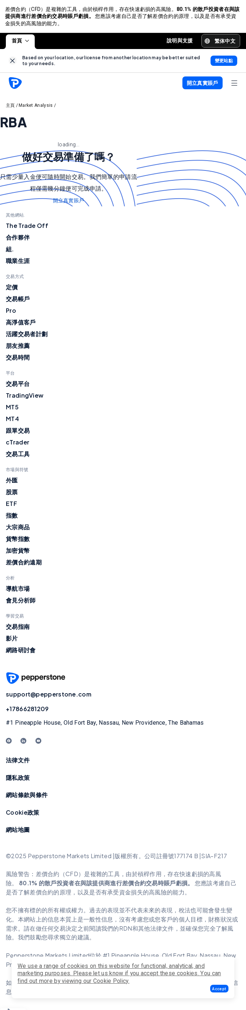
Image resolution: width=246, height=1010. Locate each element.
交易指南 (18, 628)
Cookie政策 (22, 814)
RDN (125, 930)
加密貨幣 (18, 552)
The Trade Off (27, 228)
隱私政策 (18, 779)
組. (10, 251)
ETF (11, 506)
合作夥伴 (18, 239)
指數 (12, 517)
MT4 (12, 421)
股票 (12, 494)
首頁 (20, 42)
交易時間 (18, 359)
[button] (219, 988)
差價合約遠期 (24, 564)
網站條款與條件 (27, 796)
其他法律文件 (156, 930)
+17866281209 (27, 711)
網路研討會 (21, 652)
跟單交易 (18, 432)
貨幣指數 (18, 541)
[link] (12, 63)
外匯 (12, 482)
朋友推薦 (18, 348)
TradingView (24, 397)
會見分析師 (21, 602)
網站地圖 (18, 831)
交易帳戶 (18, 301)
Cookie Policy (110, 980)
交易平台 (18, 386)
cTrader (17, 444)
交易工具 (18, 456)
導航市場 (18, 590)
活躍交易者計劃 (27, 336)
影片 (12, 640)
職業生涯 (18, 263)
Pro (11, 312)
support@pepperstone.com (48, 696)
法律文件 (18, 761)
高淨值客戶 (21, 324)
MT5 (12, 409)
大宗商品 (18, 529)
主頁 (10, 107)
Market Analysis (36, 107)
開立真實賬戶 (68, 203)
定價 (12, 289)
